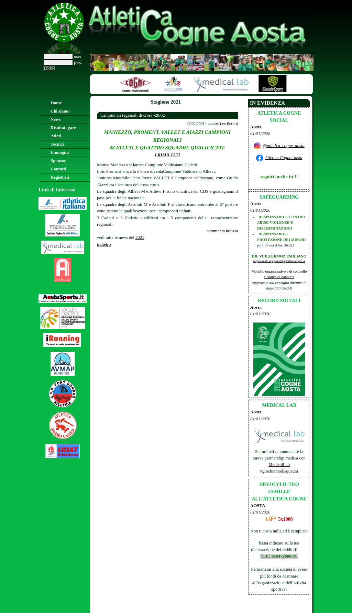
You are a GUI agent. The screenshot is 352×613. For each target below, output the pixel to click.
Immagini (60, 152)
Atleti (56, 136)
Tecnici (57, 144)
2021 (139, 237)
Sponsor (58, 160)
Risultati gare (63, 127)
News (55, 119)
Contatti (58, 169)
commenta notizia (222, 231)
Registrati (60, 177)
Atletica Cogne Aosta (283, 157)
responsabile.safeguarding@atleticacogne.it (279, 261)
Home (56, 103)
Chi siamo (60, 111)
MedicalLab (279, 464)
